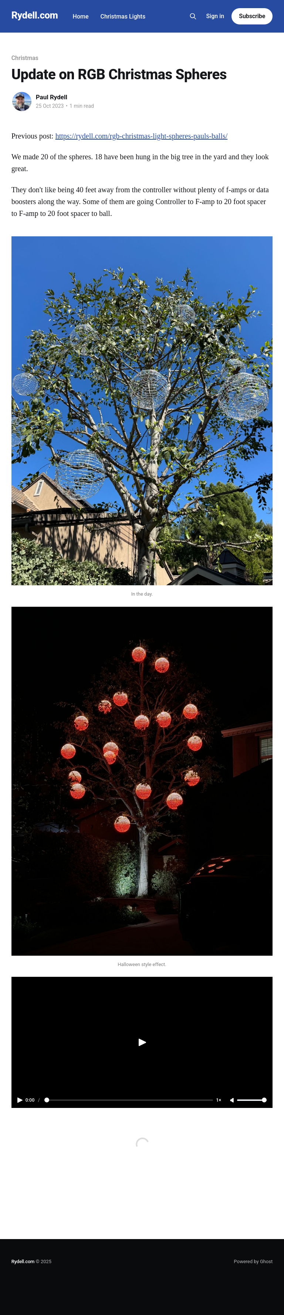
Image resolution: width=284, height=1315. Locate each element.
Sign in (215, 16)
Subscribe (252, 16)
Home (81, 16)
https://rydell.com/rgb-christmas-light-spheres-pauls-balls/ (141, 136)
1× (218, 1100)
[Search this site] (193, 16)
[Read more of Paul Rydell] (21, 101)
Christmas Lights (123, 16)
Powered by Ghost (253, 1261)
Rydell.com (34, 15)
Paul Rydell (51, 97)
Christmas (24, 57)
